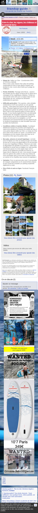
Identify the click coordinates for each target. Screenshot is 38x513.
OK (35, 505)
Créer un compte (22, 288)
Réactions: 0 (30, 48)
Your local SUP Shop (4, 480)
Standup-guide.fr (7, 489)
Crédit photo (6, 498)
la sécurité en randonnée (28, 274)
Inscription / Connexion (28, 14)
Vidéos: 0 (22, 48)
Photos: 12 (14, 48)
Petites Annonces (21, 502)
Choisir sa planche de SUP (24, 501)
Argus (29, 502)
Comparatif (10, 502)
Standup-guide (19, 8)
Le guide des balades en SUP (9, 17)
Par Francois (23, 28)
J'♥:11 (29, 32)
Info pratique (10, 501)
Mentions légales (27, 489)
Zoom (17, 175)
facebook (5, 490)
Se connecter (12, 288)
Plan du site (17, 489)
